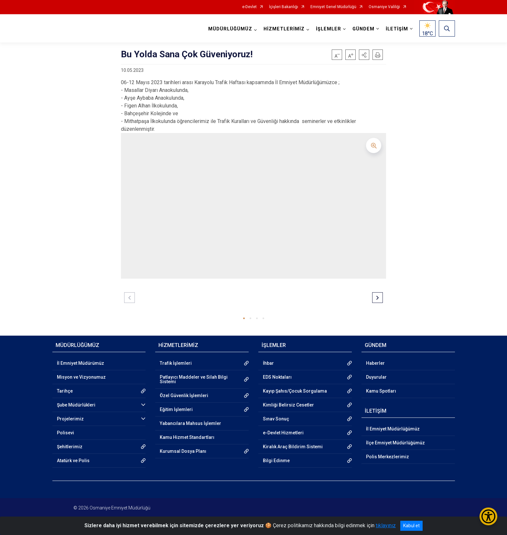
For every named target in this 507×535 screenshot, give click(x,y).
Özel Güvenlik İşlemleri (184, 395)
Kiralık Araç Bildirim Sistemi (293, 446)
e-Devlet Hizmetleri (283, 432)
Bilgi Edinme (276, 460)
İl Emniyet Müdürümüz (80, 363)
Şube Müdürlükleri (76, 404)
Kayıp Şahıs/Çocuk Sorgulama (295, 391)
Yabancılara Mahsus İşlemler (190, 423)
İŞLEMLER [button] (328, 29)
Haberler (375, 363)
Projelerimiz (70, 418)
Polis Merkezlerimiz (387, 456)
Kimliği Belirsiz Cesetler (288, 404)
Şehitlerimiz (69, 446)
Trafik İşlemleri (176, 363)
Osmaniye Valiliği (384, 7)
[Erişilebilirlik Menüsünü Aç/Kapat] (488, 516)
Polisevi (65, 432)
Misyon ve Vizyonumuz (81, 377)
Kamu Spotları (381, 391)
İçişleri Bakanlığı (283, 7)
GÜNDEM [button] (363, 29)
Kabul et (411, 525)
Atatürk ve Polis (73, 460)
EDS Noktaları (277, 377)
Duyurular (376, 377)
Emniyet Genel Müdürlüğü (333, 7)
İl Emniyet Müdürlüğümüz (393, 428)
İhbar (268, 363)
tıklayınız (386, 525)
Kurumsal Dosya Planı (183, 451)
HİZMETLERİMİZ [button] (284, 29)
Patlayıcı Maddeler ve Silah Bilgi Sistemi (194, 379)
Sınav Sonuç (276, 418)
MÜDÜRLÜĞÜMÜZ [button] (230, 29)
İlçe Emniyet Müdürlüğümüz (395, 442)
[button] (364, 55)
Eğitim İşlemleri (176, 409)
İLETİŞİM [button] (397, 29)
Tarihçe (65, 391)
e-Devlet (249, 7)
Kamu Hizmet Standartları (187, 437)
